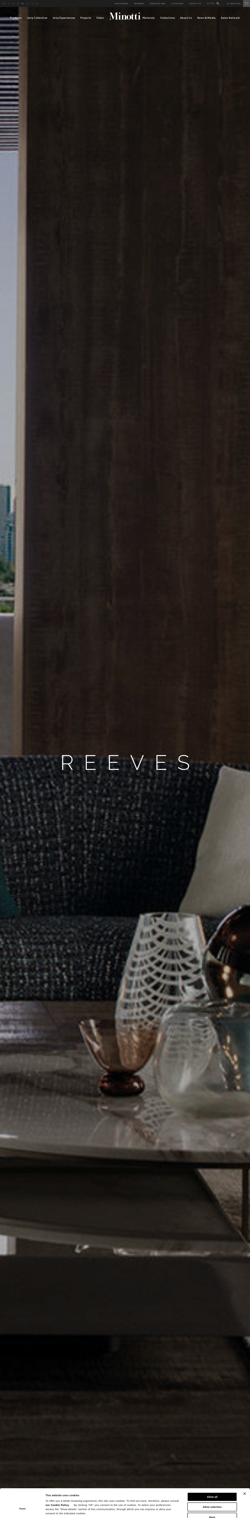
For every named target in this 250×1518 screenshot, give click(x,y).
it (9, 4)
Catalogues (177, 4)
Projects (85, 18)
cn (27, 4)
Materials (149, 18)
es (23, 4)
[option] (125, 762)
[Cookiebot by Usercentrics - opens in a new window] (22, 1511)
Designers (139, 4)
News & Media (206, 18)
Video (100, 18)
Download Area (158, 4)
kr (37, 4)
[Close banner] (244, 1472)
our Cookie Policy (57, 1483)
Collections (167, 18)
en (4, 4)
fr (18, 4)
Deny (212, 1495)
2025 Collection (37, 18)
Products (16, 18)
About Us (186, 18)
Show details (182, 1511)
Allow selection (212, 1485)
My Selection (238, 3)
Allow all (212, 1475)
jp (32, 4)
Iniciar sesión (121, 4)
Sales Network (230, 18)
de (13, 4)
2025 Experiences (64, 18)
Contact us (195, 4)
